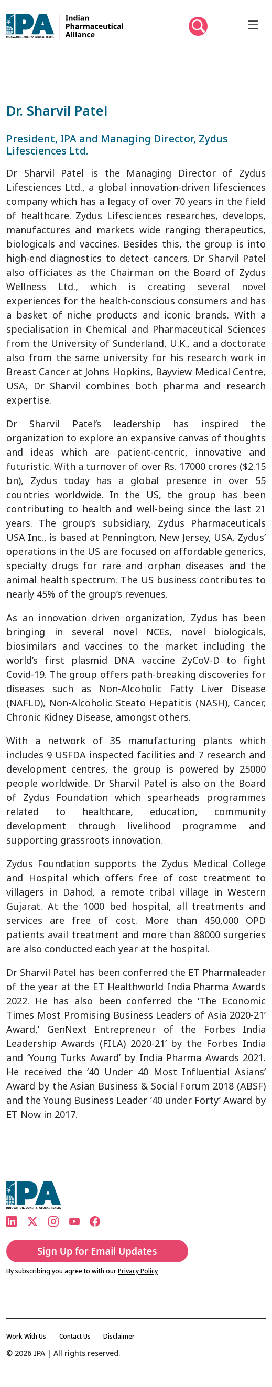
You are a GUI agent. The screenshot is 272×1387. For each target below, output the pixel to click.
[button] (198, 26)
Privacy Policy (138, 1271)
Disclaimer (119, 1336)
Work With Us (26, 1336)
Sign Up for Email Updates (97, 1251)
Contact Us (75, 1336)
